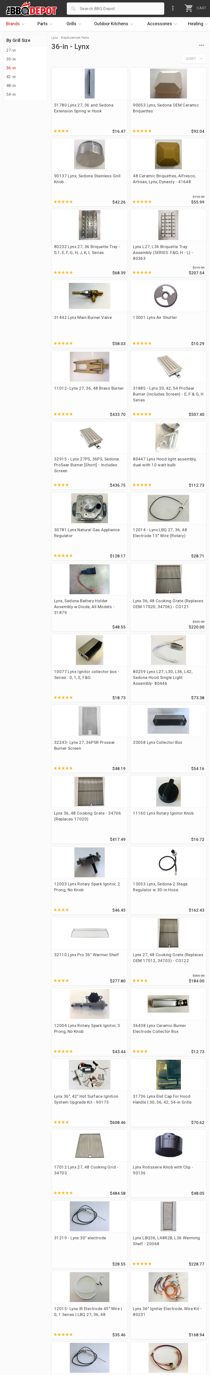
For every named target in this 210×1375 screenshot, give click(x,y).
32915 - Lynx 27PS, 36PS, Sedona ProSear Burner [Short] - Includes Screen (128, 331)
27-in (11, 50)
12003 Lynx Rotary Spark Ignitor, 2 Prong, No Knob (128, 622)
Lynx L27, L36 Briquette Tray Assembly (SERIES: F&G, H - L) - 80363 (178, 186)
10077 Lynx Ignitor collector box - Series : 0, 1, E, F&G (128, 476)
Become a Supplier (24, 1326)
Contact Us (17, 1341)
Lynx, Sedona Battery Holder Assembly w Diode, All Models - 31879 (180, 405)
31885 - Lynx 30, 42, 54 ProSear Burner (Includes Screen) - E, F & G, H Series (74, 331)
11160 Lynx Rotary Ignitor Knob (72, 619)
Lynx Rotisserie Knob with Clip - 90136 (127, 838)
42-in (11, 76)
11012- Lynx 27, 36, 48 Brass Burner (179, 253)
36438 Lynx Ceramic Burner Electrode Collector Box (73, 767)
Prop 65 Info (84, 1326)
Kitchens (115, 24)
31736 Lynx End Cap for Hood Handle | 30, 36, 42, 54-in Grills (180, 767)
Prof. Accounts (20, 1333)
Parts (46, 24)
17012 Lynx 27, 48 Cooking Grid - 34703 (75, 838)
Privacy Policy (85, 1333)
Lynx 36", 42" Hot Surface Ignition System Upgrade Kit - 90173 (127, 770)
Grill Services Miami (91, 1319)
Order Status (84, 1291)
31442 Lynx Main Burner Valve (70, 253)
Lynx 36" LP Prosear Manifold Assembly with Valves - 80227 (179, 1059)
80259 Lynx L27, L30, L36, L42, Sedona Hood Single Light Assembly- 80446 (180, 479)
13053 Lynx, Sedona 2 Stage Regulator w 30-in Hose (181, 622)
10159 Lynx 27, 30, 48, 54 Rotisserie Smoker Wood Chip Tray (128, 1059)
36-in (11, 68)
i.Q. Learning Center (25, 1305)
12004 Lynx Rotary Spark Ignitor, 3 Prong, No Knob (181, 694)
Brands (16, 24)
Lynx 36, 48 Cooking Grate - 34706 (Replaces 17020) (179, 550)
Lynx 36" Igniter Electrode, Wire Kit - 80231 (179, 913)
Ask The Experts (184, 1256)
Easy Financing (20, 1319)
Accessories (163, 24)
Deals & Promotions (25, 1312)
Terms (78, 1341)
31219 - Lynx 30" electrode (176, 838)
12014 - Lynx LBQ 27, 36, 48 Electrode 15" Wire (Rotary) (127, 402)
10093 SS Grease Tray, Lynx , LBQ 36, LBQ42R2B (181, 1131)
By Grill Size (18, 40)
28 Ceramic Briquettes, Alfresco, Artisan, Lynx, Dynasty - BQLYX (75, 1206)
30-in (11, 59)
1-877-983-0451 (156, 1307)
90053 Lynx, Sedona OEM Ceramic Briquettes (126, 111)
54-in (11, 94)
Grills (75, 24)
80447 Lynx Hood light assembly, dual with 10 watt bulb (182, 328)
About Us (15, 1291)
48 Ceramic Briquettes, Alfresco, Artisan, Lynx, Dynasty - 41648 (75, 186)
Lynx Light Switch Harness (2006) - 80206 (123, 987)
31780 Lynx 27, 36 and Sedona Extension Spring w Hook (76, 111)
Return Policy (85, 1305)
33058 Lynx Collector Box (127, 547)
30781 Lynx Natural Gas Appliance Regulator (72, 402)
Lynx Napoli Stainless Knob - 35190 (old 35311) (74, 1059)
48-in (11, 85)
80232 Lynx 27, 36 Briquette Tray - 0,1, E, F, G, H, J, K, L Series (128, 183)
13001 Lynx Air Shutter (121, 253)
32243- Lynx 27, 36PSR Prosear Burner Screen (75, 550)
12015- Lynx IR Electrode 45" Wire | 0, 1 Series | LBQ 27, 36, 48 (128, 916)
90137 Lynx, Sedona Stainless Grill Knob (179, 108)
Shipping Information (92, 1312)
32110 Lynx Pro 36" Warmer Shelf (73, 691)
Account (80, 1298)
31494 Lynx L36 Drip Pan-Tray (74, 1128)
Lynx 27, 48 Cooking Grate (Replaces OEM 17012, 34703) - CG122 (127, 697)
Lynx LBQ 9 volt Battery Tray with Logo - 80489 (181, 987)
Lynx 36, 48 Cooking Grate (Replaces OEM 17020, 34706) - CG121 (74, 479)
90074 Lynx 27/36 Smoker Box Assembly (128, 1128)
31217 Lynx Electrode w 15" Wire (128, 1200)
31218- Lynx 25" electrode (69, 984)
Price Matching (20, 1298)
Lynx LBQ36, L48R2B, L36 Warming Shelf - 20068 (74, 913)
